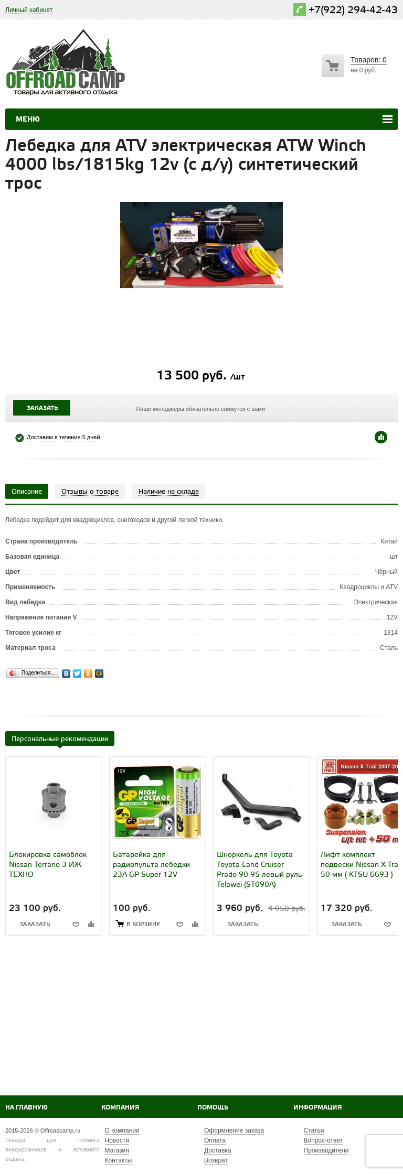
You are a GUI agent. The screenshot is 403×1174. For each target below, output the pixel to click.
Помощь (212, 1108)
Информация (317, 1108)
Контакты (118, 1160)
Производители (326, 1150)
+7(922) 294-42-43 (353, 10)
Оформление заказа (234, 1130)
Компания (120, 1108)
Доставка (217, 1150)
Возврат (216, 1160)
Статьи (314, 1130)
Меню (28, 119)
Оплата (215, 1140)
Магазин (117, 1150)
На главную (26, 1108)
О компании (122, 1130)
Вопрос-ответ (323, 1140)
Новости (117, 1140)
